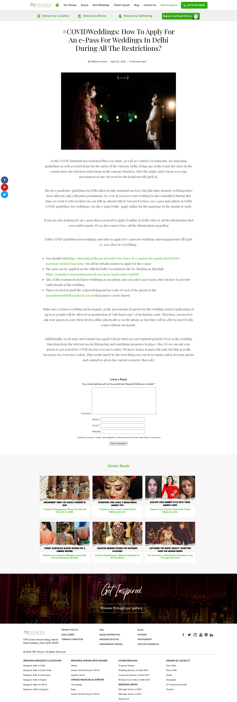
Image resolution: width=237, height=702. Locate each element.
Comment (86, 413)
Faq (101, 630)
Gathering (134, 16)
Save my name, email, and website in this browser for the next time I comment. (120, 437)
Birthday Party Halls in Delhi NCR (134, 680)
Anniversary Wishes (111, 644)
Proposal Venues (126, 666)
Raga (73, 689)
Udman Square (169, 5)
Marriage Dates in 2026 (129, 689)
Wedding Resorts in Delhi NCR (133, 670)
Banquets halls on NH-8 (35, 685)
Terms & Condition (72, 639)
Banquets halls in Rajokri (35, 680)
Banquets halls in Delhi (34, 666)
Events (84, 5)
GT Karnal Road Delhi (176, 685)
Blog (136, 5)
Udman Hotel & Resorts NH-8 (85, 670)
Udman (74, 666)
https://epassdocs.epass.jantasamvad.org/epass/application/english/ (93, 274)
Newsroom (123, 699)
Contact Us (150, 5)
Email (96, 425)
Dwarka (169, 689)
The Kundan (76, 685)
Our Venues (70, 5)
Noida (169, 675)
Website (96, 432)
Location (52, 16)
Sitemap (142, 635)
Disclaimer (68, 635)
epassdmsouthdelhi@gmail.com (68, 295)
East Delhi (171, 666)
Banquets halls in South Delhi (37, 670)
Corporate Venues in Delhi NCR (133, 675)
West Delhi (171, 670)
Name (91, 16)
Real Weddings (101, 5)
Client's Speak (122, 5)
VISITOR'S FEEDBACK (149, 644)
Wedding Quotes (109, 639)
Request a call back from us (181, 17)
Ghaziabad (171, 680)
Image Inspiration (110, 635)
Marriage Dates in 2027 (129, 694)
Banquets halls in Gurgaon (35, 689)
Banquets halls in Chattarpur (37, 675)
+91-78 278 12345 (194, 5)
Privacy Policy (70, 630)
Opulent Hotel (78, 675)
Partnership (145, 639)
